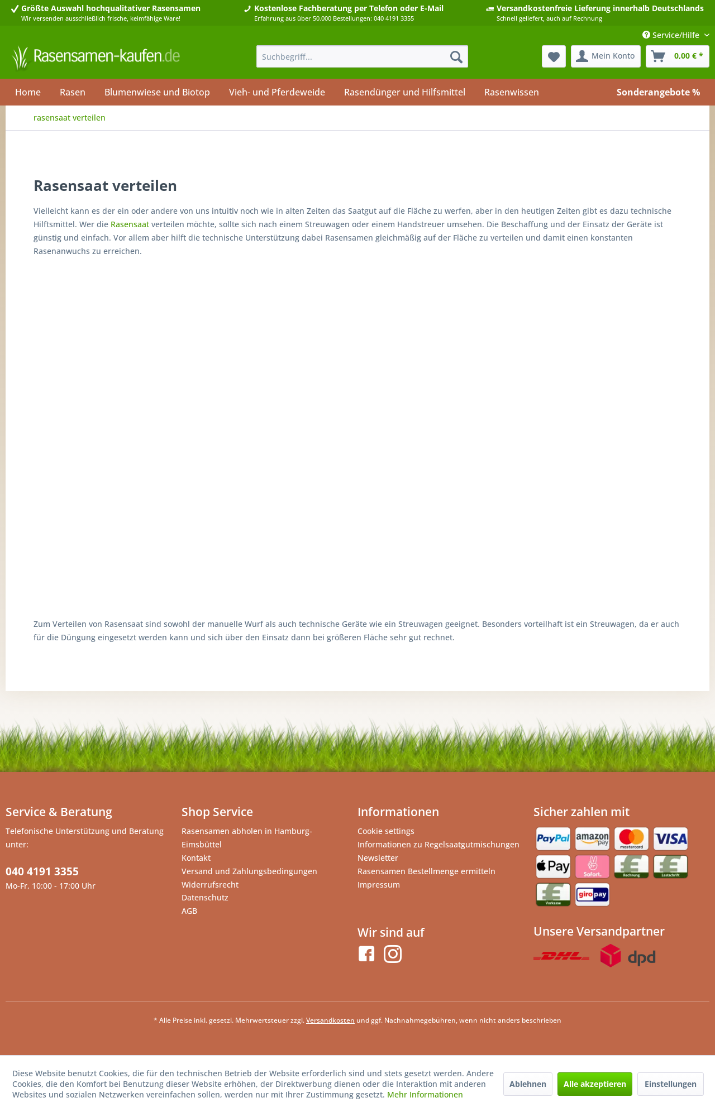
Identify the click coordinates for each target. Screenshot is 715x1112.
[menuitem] (362, 56)
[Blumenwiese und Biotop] (157, 92)
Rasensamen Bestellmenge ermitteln (426, 871)
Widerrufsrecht (210, 884)
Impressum (379, 884)
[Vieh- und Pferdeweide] (277, 92)
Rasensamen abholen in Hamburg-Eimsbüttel (247, 838)
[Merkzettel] (554, 56)
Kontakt (196, 857)
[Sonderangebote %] (658, 92)
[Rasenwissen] (512, 92)
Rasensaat (130, 224)
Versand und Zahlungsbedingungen (249, 871)
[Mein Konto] (606, 56)
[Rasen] (72, 92)
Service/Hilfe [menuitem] (672, 35)
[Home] (28, 92)
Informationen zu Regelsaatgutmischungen (438, 844)
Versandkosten (330, 1020)
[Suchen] (456, 56)
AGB (189, 910)
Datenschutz (205, 897)
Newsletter (378, 857)
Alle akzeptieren (595, 1084)
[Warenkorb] (677, 56)
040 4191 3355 (42, 871)
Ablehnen (527, 1084)
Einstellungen (671, 1084)
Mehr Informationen (425, 1094)
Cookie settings (386, 831)
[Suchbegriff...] (362, 56)
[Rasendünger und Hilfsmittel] (405, 92)
